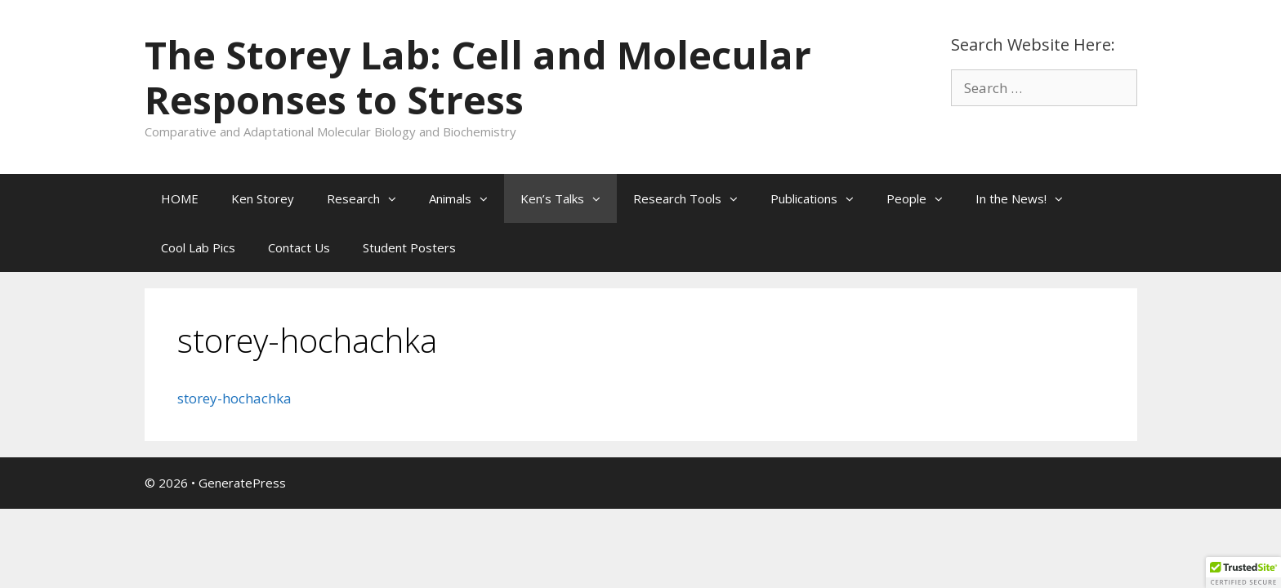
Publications (820, 198)
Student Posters (409, 247)
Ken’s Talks (568, 198)
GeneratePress (242, 482)
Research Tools (693, 198)
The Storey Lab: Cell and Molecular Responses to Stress (478, 77)
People (922, 198)
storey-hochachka (234, 398)
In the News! (1027, 198)
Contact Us (299, 247)
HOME (180, 198)
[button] (396, 198)
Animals (466, 198)
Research (370, 198)
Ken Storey (262, 198)
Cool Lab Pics (198, 247)
